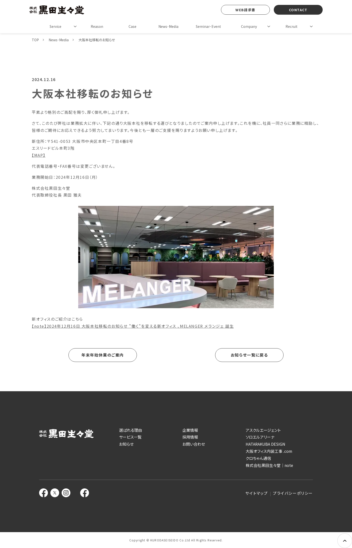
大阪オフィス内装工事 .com (269, 451)
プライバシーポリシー (293, 493)
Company (249, 26)
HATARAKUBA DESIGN (265, 444)
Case (132, 26)
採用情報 (190, 437)
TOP (35, 39)
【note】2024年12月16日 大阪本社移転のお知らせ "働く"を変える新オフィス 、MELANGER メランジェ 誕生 (133, 326)
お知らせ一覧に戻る (249, 355)
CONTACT (298, 9)
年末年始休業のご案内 (102, 355)
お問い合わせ (193, 444)
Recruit (291, 26)
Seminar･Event (208, 26)
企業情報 (190, 430)
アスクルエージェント (263, 430)
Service (55, 26)
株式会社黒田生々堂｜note (269, 465)
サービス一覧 (130, 437)
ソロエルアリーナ (260, 437)
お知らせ (126, 444)
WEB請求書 (245, 9)
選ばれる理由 (130, 430)
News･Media (168, 26)
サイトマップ (256, 493)
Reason (97, 26)
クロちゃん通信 (258, 458)
